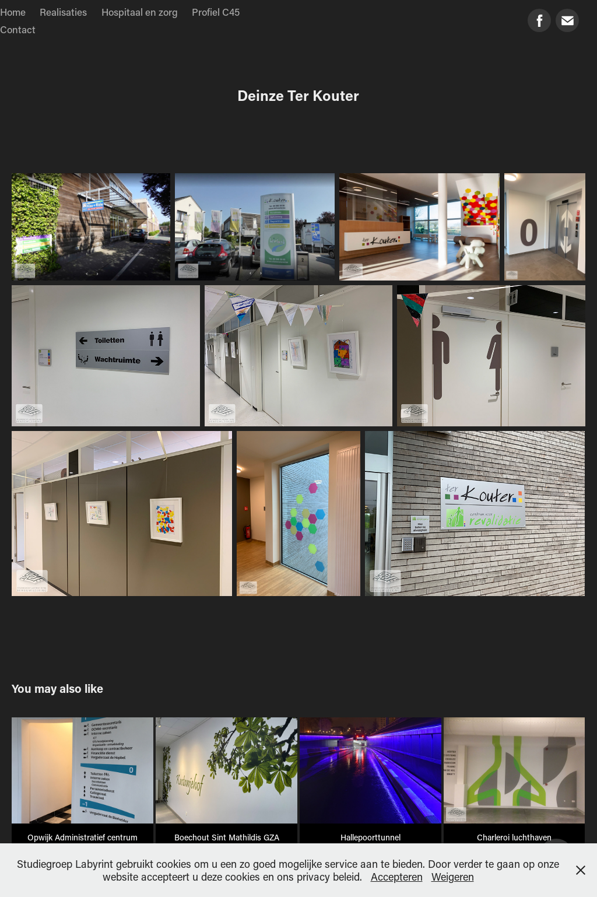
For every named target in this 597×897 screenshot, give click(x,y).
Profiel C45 (216, 11)
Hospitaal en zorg (139, 11)
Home (13, 11)
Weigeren (452, 877)
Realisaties (63, 11)
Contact (18, 29)
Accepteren (397, 877)
